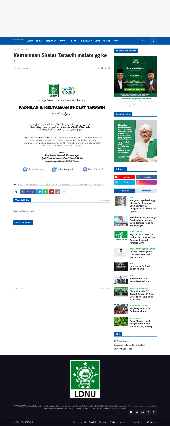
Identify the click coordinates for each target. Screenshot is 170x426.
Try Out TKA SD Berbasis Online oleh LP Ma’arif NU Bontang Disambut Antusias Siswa (142, 238)
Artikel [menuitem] (106, 41)
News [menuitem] (73, 41)
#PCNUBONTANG (63, 184)
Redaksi (92, 422)
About (83, 422)
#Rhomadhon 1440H (80, 184)
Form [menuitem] (115, 41)
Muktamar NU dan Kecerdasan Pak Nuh (140, 280)
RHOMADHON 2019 (97, 184)
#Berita (25, 49)
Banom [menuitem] (63, 41)
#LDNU (52, 184)
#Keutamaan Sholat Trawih (37, 184)
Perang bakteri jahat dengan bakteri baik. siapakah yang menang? (142, 324)
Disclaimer (124, 422)
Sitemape (103, 422)
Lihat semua (105, 200)
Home (75, 422)
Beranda (16, 49)
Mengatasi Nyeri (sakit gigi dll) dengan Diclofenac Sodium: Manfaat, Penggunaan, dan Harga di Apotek (143, 206)
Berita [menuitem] (30, 41)
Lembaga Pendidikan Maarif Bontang (129, 345)
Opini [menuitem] (97, 41)
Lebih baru (19, 288)
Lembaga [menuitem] (50, 41)
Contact (113, 422)
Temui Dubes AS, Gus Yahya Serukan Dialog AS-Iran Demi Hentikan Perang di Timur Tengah (143, 221)
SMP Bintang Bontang (123, 349)
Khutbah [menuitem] (85, 41)
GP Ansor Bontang (121, 341)
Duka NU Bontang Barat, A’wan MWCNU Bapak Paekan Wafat (141, 254)
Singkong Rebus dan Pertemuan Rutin (140, 310)
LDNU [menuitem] (38, 41)
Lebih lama (104, 288)
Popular (125, 190)
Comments (146, 190)
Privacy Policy (137, 422)
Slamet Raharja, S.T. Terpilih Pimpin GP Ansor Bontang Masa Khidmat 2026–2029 (142, 295)
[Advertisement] (79, 18)
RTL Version (152, 422)
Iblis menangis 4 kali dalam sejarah (140, 267)
